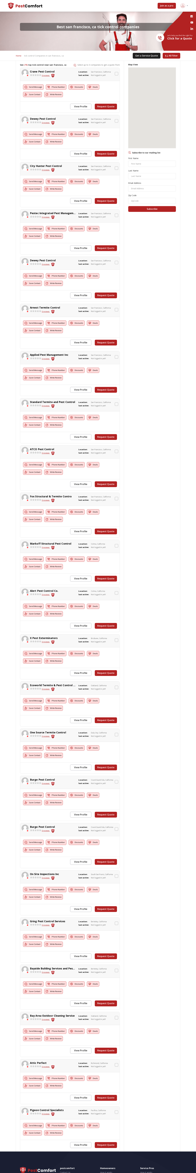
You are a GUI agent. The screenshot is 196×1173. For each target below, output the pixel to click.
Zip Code (132, 195)
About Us (64, 1155)
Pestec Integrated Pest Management (54, 211)
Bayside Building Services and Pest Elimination (59, 952)
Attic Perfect (38, 1044)
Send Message (34, 87)
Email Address (134, 183)
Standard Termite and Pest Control (52, 396)
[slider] (35, 75)
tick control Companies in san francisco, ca (44, 56)
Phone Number (59, 87)
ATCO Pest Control (42, 442)
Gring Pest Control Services (47, 905)
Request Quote (106, 107)
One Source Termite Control (48, 720)
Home (18, 56)
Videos (103, 1162)
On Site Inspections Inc (44, 859)
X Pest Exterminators (44, 627)
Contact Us (65, 1152)
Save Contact (33, 95)
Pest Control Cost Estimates (113, 1159)
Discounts (82, 87)
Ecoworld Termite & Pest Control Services (57, 674)
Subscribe (152, 209)
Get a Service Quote (146, 56)
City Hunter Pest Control (46, 164)
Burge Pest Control (42, 766)
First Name (133, 158)
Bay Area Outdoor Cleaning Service (52, 998)
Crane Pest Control (42, 72)
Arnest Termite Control (45, 303)
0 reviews (46, 76)
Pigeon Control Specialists (47, 1090)
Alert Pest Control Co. (44, 581)
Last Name (133, 171)
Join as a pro (166, 5)
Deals (101, 87)
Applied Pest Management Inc (49, 350)
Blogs (102, 1155)
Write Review (57, 95)
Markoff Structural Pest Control (50, 535)
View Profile (81, 107)
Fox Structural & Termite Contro (51, 488)
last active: (83, 75)
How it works (106, 1152)
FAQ (62, 1159)
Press (62, 1162)
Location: (83, 72)
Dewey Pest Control (43, 118)
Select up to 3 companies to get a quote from (98, 65)
